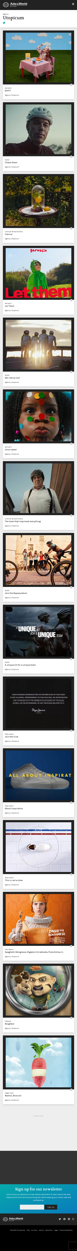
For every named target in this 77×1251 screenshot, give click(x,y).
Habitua (8, 1021)
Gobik (7, 160)
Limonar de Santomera (14, 232)
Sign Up (50, 1207)
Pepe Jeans (9, 734)
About (41, 1230)
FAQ (28, 1230)
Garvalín (8, 88)
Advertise (48, 1230)
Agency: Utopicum (12, 95)
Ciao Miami (9, 949)
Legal (56, 1230)
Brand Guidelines (66, 1230)
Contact (34, 1230)
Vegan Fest (9, 1093)
